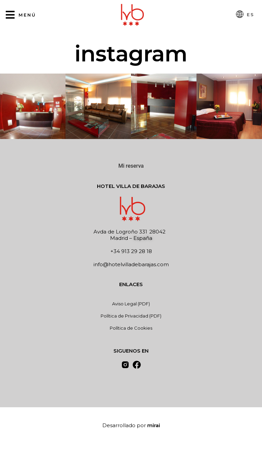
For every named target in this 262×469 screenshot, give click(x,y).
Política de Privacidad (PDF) (131, 316)
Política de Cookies (131, 328)
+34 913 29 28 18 (131, 251)
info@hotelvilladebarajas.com (131, 264)
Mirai (153, 425)
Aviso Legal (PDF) (131, 303)
